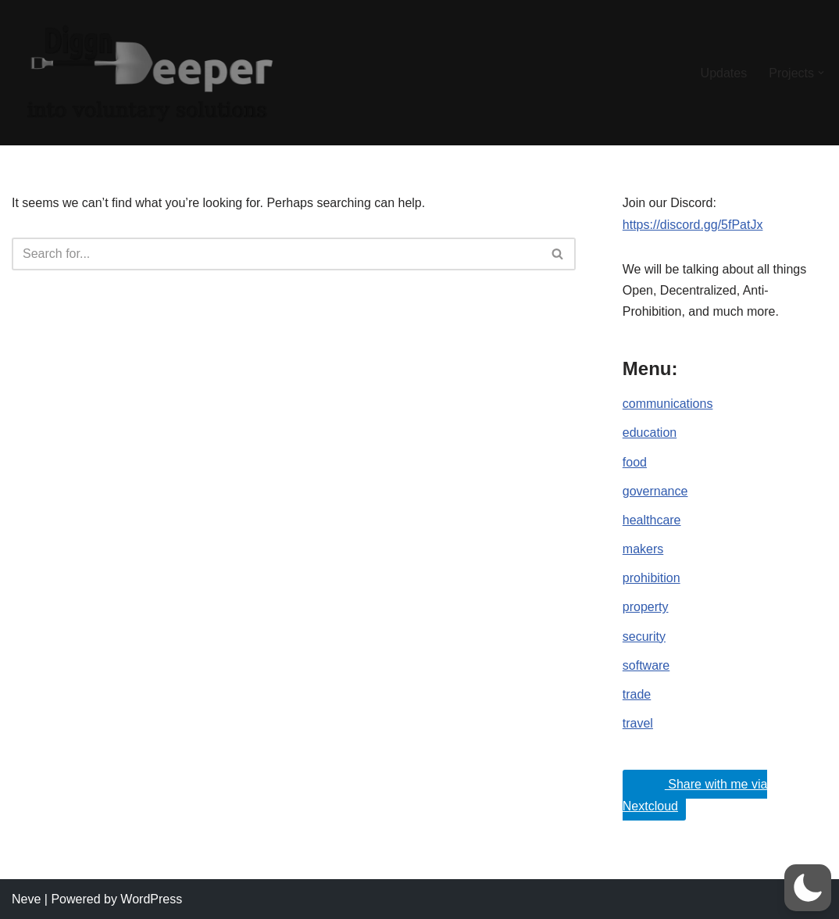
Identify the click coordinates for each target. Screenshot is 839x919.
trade (637, 694)
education (650, 432)
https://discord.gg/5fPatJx (693, 224)
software (646, 665)
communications (668, 403)
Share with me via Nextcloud (695, 791)
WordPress (151, 899)
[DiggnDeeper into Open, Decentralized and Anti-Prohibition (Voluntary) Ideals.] (148, 72)
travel (638, 723)
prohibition (651, 578)
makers (643, 549)
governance (655, 491)
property (646, 606)
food (635, 462)
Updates (724, 73)
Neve (26, 899)
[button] (821, 73)
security (644, 636)
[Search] (276, 254)
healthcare (652, 520)
